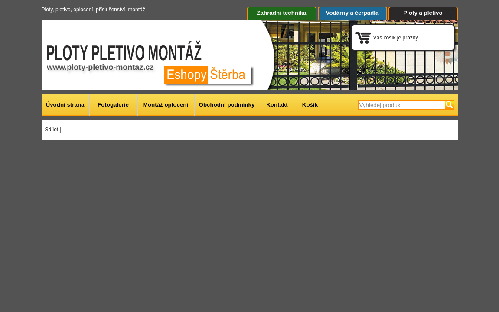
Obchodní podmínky (227, 104)
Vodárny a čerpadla (352, 13)
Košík (310, 104)
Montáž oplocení (165, 104)
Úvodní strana (65, 104)
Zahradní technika (281, 13)
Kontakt (277, 104)
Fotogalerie (113, 104)
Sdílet (52, 130)
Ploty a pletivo (422, 13)
